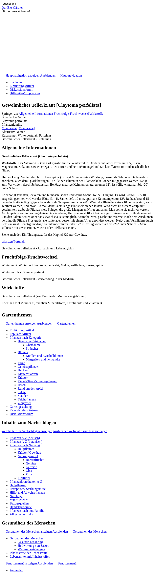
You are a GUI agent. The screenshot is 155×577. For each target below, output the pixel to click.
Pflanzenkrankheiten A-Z (26, 481)
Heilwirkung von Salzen (33, 545)
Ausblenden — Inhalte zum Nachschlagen (80, 431)
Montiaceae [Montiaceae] (18, 128)
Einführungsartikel (22, 86)
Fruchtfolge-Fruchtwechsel (71, 113)
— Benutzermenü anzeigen (19, 563)
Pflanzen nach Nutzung (25, 445)
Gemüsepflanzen (29, 366)
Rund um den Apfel (30, 388)
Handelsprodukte (21, 507)
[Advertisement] (77, 43)
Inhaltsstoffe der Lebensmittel (29, 553)
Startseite (16, 82)
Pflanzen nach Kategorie (25, 337)
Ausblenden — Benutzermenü (56, 563)
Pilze (29, 474)
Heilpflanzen (26, 449)
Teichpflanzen (27, 399)
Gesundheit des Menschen (27, 538)
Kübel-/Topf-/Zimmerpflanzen (37, 381)
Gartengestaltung (21, 406)
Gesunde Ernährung (31, 542)
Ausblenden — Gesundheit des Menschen (79, 531)
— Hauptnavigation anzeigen (21, 75)
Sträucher (32, 348)
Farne (21, 363)
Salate (22, 392)
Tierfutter (24, 478)
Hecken (23, 370)
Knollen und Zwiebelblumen (44, 355)
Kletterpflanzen (28, 374)
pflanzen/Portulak (13, 241)
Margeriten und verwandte (43, 359)
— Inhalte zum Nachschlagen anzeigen (27, 431)
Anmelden (16, 570)
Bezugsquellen (19, 503)
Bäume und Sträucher (32, 341)
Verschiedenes (19, 499)
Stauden (23, 395)
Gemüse (31, 463)
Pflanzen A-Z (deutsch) (25, 438)
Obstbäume (33, 345)
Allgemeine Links (21, 514)
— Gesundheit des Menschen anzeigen (27, 531)
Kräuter (23, 377)
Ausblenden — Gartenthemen (56, 323)
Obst (29, 470)
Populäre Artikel (20, 334)
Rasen (22, 385)
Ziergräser (24, 403)
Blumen (23, 352)
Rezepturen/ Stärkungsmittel (28, 489)
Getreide (31, 467)
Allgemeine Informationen (36, 113)
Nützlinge (16, 496)
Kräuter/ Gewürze (29, 452)
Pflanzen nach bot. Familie (27, 510)
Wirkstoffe (96, 113)
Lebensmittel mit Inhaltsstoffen (30, 556)
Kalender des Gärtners (24, 410)
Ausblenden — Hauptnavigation (61, 75)
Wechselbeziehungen (31, 549)
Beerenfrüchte (35, 459)
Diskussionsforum (21, 89)
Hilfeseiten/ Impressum (25, 93)
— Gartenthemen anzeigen (19, 323)
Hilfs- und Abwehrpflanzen (27, 492)
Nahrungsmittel (28, 456)
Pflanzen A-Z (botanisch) (26, 441)
